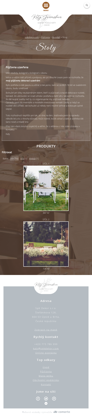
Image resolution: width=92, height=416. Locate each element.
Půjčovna (46, 371)
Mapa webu (46, 375)
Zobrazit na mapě (45, 329)
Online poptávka (46, 352)
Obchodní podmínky (46, 380)
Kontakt (46, 384)
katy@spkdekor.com (46, 348)
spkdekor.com (32, 37)
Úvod (46, 367)
